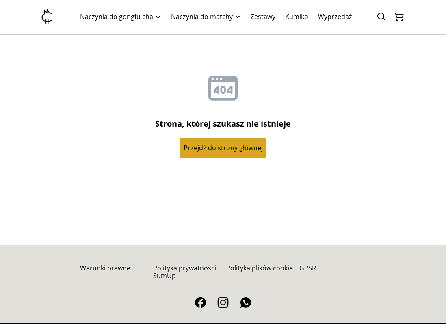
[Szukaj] (381, 17)
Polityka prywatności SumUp (184, 272)
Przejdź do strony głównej (223, 147)
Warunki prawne (105, 268)
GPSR (307, 268)
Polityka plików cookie (259, 268)
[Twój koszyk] (399, 17)
